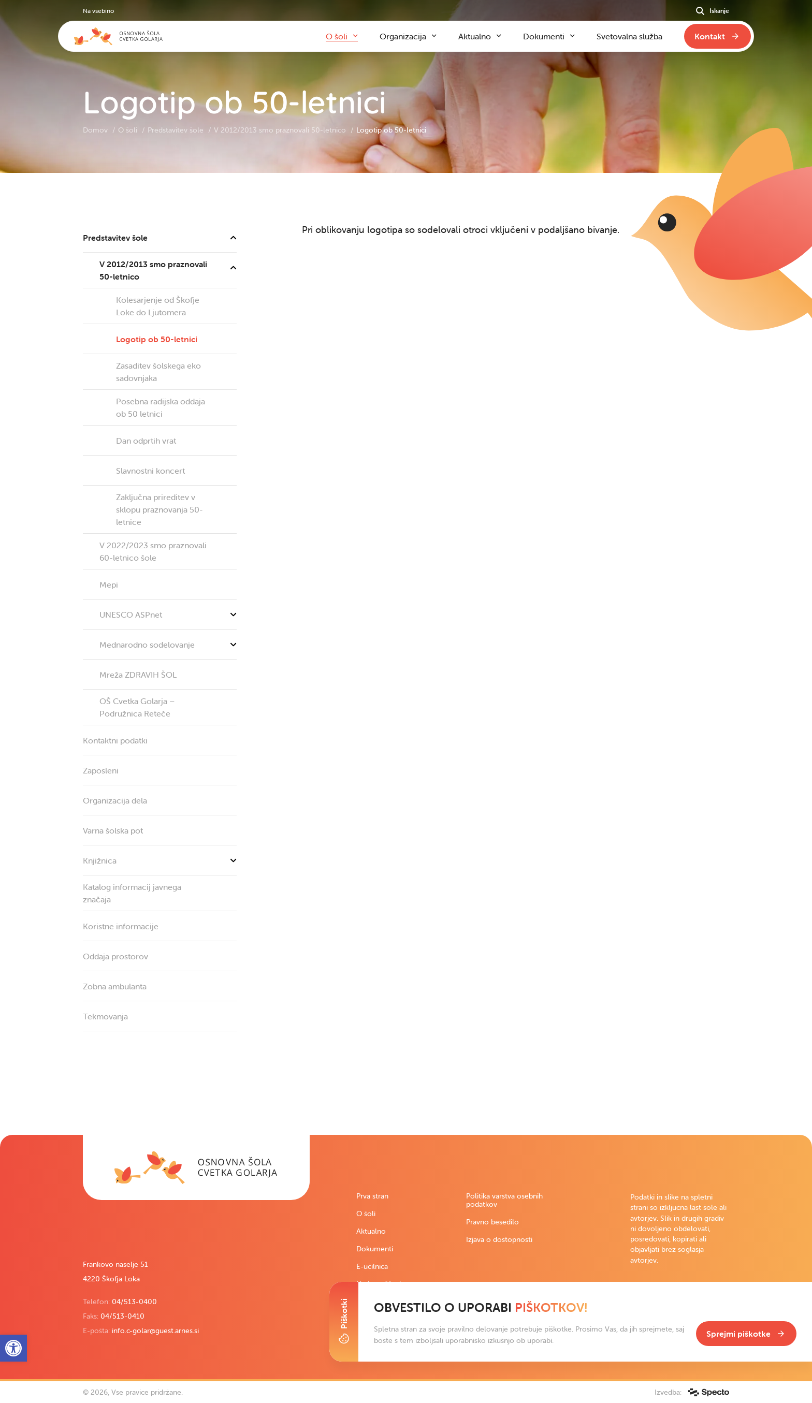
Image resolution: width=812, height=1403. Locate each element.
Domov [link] (96, 130)
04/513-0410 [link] (122, 1316)
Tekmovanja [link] (105, 1016)
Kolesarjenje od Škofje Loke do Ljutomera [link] (157, 306)
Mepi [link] (108, 584)
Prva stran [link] (372, 1196)
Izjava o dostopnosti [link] (499, 1239)
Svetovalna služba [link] (629, 36)
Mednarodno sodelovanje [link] (168, 645)
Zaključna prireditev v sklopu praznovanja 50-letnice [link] (159, 509)
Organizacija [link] (403, 36)
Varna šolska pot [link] (113, 830)
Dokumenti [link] (374, 1248)
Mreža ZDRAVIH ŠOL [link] (138, 674)
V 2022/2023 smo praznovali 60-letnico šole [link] (153, 551)
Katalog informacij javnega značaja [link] (132, 893)
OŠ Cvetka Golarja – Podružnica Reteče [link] (137, 707)
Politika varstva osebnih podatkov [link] (504, 1200)
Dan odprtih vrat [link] (146, 440)
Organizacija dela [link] (115, 800)
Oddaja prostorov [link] (115, 956)
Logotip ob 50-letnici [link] (156, 339)
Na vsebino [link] (98, 10)
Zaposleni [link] (101, 770)
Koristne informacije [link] (120, 926)
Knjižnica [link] (160, 860)
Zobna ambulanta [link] (115, 986)
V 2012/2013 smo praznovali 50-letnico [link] (281, 130)
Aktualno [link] (371, 1231)
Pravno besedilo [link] (492, 1221)
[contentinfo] (406, 654)
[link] (196, 1167)
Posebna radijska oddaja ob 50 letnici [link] (160, 407)
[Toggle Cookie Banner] (343, 1322)
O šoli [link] (128, 130)
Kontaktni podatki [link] (115, 740)
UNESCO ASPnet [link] (168, 615)
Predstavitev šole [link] (177, 130)
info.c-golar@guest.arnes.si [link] (155, 1330)
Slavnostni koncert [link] (150, 470)
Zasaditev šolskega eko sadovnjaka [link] (158, 371)
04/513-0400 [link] (134, 1301)
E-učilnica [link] (372, 1266)
